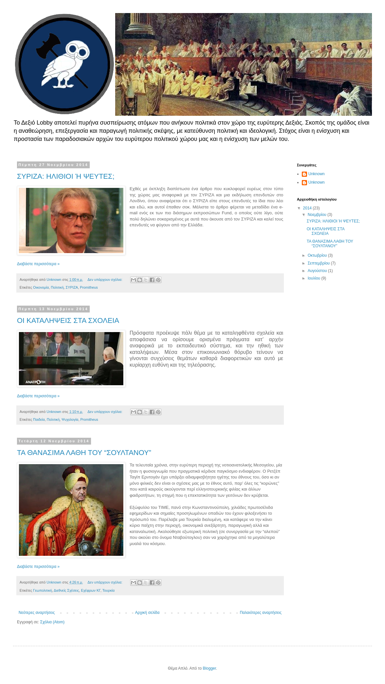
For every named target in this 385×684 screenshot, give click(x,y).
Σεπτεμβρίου (319, 263)
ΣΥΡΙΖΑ (72, 287)
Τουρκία (108, 590)
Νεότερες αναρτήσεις (37, 612)
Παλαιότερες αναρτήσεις (261, 612)
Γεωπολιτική (42, 590)
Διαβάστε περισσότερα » (38, 264)
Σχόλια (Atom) (52, 622)
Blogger (209, 668)
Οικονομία (41, 287)
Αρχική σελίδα (147, 612)
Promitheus (89, 287)
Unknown (316, 174)
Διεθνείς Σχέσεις (66, 590)
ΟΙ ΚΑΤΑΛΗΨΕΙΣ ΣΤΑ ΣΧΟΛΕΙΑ (68, 320)
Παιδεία (39, 419)
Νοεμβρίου (318, 214)
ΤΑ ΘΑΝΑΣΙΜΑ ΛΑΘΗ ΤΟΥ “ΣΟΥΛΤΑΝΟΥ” (84, 452)
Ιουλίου (314, 278)
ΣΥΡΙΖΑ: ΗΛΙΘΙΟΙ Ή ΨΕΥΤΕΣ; (66, 176)
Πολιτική (57, 287)
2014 (308, 208)
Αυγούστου (318, 270)
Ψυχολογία (70, 419)
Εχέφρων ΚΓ (90, 590)
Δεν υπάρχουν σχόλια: (105, 279)
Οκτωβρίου (318, 255)
